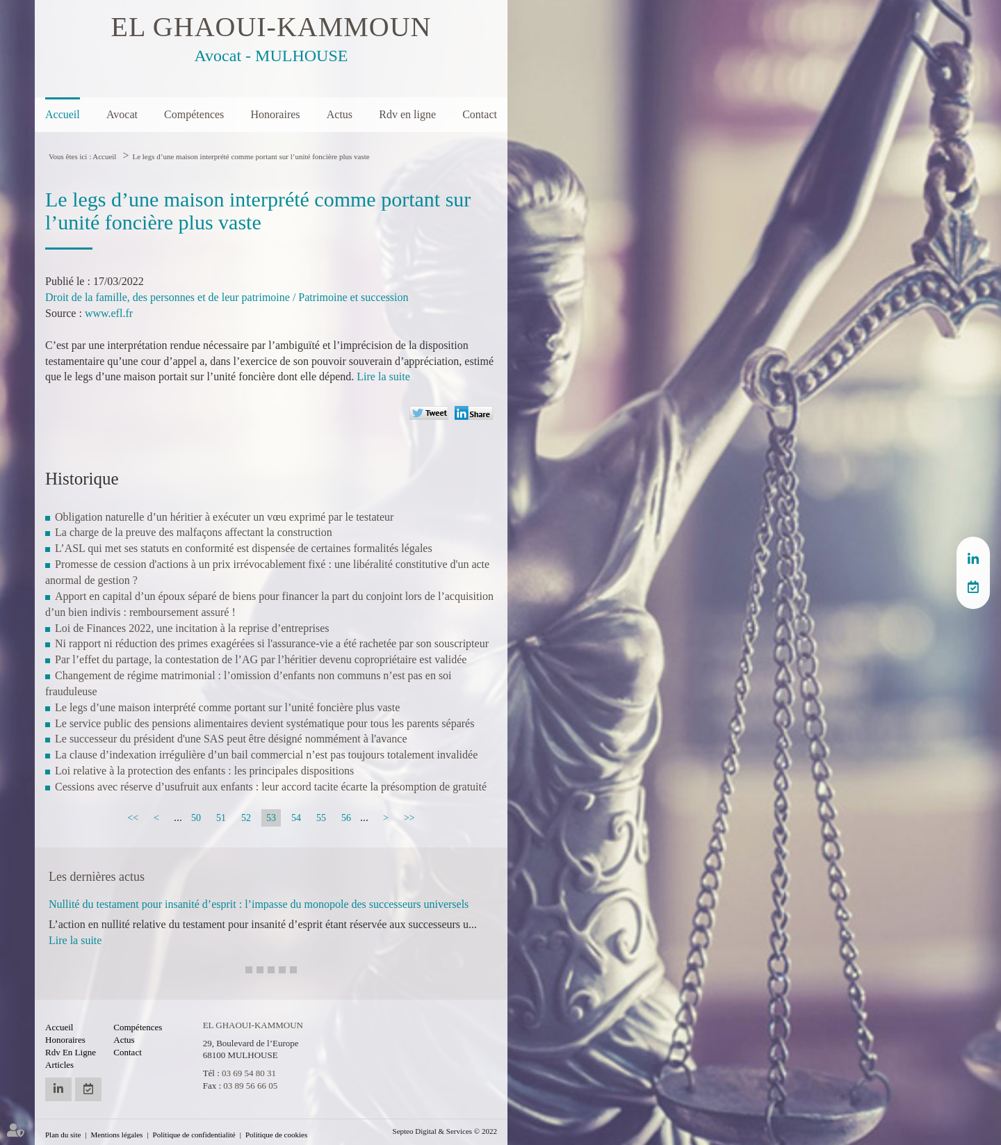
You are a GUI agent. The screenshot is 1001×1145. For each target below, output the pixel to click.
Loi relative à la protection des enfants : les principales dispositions (204, 771)
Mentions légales (117, 1134)
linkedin (973, 559)
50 (196, 818)
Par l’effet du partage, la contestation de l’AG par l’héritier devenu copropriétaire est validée (260, 659)
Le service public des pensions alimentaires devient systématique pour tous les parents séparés (264, 723)
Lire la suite (383, 376)
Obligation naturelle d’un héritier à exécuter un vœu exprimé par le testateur (224, 517)
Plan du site (63, 1134)
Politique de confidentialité (194, 1134)
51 (221, 818)
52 (246, 818)
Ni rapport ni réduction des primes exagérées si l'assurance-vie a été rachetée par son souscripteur (272, 643)
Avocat (122, 114)
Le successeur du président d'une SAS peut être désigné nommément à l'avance (231, 739)
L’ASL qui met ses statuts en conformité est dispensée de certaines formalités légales (243, 548)
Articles (59, 1064)
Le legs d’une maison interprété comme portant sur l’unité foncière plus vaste (250, 156)
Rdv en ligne (407, 114)
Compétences (194, 114)
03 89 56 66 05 (250, 1085)
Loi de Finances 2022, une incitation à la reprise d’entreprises (192, 628)
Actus (339, 114)
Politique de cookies (276, 1134)
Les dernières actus (97, 877)
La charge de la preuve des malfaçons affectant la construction (193, 532)
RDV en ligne (973, 587)
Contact (479, 114)
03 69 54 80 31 (249, 1073)
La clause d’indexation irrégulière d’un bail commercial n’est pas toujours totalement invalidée (266, 755)
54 (296, 818)
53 (271, 818)
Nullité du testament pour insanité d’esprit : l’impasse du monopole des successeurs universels (259, 904)
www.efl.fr (109, 313)
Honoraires (275, 114)
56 (346, 818)
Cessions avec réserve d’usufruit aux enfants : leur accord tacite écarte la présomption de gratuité (271, 787)
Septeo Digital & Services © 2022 (445, 1131)
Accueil (62, 114)
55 (321, 818)
